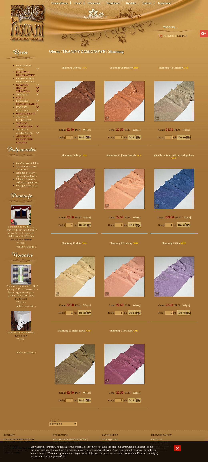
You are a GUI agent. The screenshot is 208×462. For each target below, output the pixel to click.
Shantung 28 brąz (71, 67)
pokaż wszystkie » (26, 246)
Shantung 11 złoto (71, 243)
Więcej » (21, 242)
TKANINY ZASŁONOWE (83, 51)
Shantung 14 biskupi (121, 330)
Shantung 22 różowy (121, 243)
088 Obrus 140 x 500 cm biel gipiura (174, 155)
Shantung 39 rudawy (121, 67)
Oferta (54, 51)
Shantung (116, 51)
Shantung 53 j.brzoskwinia (121, 155)
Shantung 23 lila (171, 243)
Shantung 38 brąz (71, 155)
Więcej (87, 129)
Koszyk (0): (172, 35)
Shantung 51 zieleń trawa (71, 330)
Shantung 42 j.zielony (171, 67)
